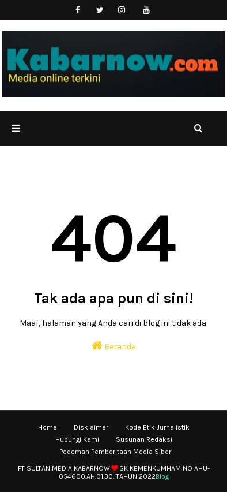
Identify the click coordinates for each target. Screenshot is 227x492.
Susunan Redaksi (144, 439)
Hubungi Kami (77, 439)
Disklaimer (91, 427)
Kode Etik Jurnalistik (157, 427)
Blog (162, 476)
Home (47, 427)
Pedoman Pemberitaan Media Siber (115, 452)
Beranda (114, 346)
